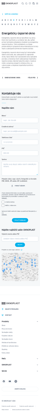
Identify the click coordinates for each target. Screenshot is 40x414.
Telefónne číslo (7, 137)
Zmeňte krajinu (20, 389)
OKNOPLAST (6, 365)
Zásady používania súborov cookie (21, 409)
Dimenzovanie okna (11, 78)
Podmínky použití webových (9, 406)
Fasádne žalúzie (7, 336)
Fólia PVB (33, 78)
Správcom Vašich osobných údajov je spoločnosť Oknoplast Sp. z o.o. (20, 213)
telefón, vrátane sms (10, 205)
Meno (4, 116)
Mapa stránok (5, 409)
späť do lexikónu (10, 14)
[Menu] (37, 3)
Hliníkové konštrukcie (9, 343)
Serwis (4, 371)
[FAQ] (33, 3)
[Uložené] (30, 3)
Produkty (5, 321)
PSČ (3, 148)
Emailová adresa (8, 127)
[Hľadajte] (22, 3)
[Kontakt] (26, 3)
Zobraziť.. (4, 214)
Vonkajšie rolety (7, 332)
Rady (4, 358)
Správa (4, 159)
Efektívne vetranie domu (10, 346)
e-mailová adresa (9, 202)
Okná (3, 325)
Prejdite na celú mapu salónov (12, 250)
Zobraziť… (4, 198)
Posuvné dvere (7, 329)
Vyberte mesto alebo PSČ (10, 234)
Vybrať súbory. (20, 186)
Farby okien (6, 353)
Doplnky (4, 349)
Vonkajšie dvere (7, 339)
